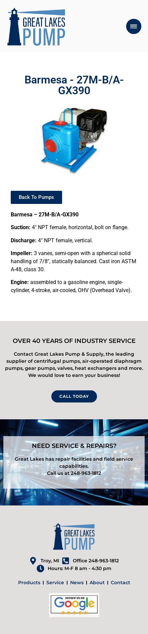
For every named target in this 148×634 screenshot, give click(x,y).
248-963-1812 (86, 473)
